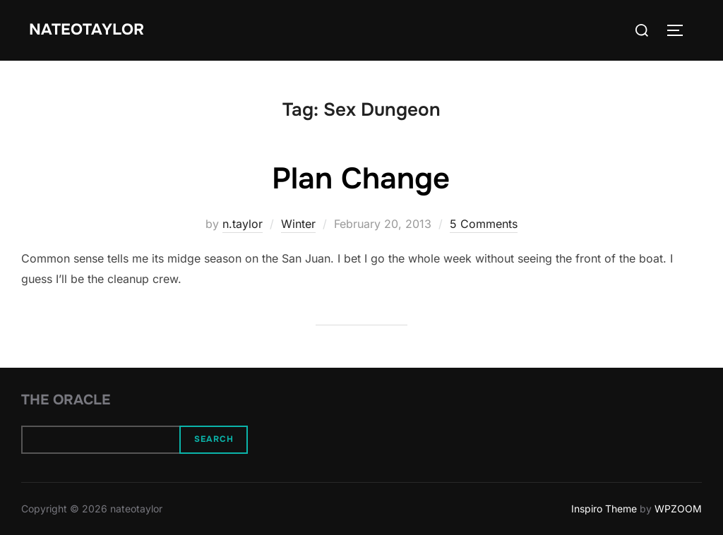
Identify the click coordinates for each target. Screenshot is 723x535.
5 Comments (484, 224)
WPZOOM (678, 509)
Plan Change (361, 179)
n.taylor (242, 224)
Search (214, 439)
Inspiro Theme (604, 509)
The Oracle (65, 400)
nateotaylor (86, 30)
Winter (298, 224)
